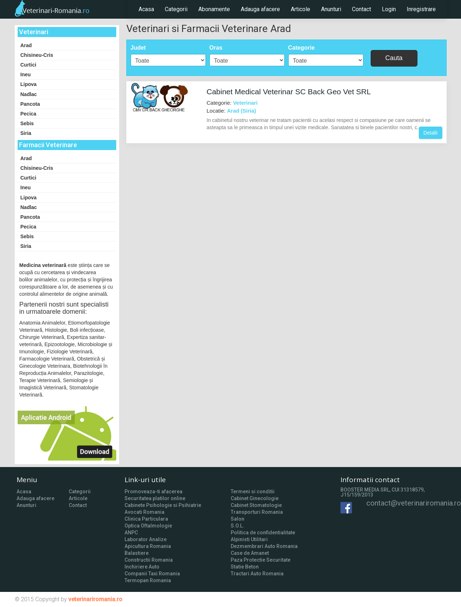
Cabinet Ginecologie (255, 498)
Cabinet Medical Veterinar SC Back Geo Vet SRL (289, 91)
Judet (138, 48)
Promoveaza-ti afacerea (153, 491)
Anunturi (331, 9)
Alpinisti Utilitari (249, 539)
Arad (26, 45)
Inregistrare (421, 9)
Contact (361, 9)
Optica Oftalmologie (148, 525)
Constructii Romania (149, 559)
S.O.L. (237, 525)
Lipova (29, 84)
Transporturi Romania (257, 512)
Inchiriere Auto (142, 566)
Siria (26, 133)
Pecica (28, 114)
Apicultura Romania (148, 546)
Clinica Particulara (146, 518)
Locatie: (231, 111)
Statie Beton (245, 566)
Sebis (27, 123)
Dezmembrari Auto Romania (264, 546)
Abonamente (214, 9)
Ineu (26, 74)
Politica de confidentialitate (263, 532)
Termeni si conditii (253, 491)
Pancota (30, 104)
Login (389, 9)
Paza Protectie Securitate (260, 559)
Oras (215, 48)
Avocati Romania (144, 512)
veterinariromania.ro (95, 599)
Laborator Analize (146, 539)
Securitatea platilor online (155, 498)
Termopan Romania (148, 580)
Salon (237, 518)
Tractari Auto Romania (257, 573)
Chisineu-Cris (37, 55)
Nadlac (29, 94)
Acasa (146, 9)
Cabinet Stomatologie (256, 505)
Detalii (431, 133)
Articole (300, 9)
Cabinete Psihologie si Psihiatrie (163, 505)
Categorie (301, 48)
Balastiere (137, 553)
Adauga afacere (260, 9)
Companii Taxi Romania (152, 573)
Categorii (176, 9)
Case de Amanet (250, 553)
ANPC (131, 532)
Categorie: (232, 103)
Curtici (28, 65)
